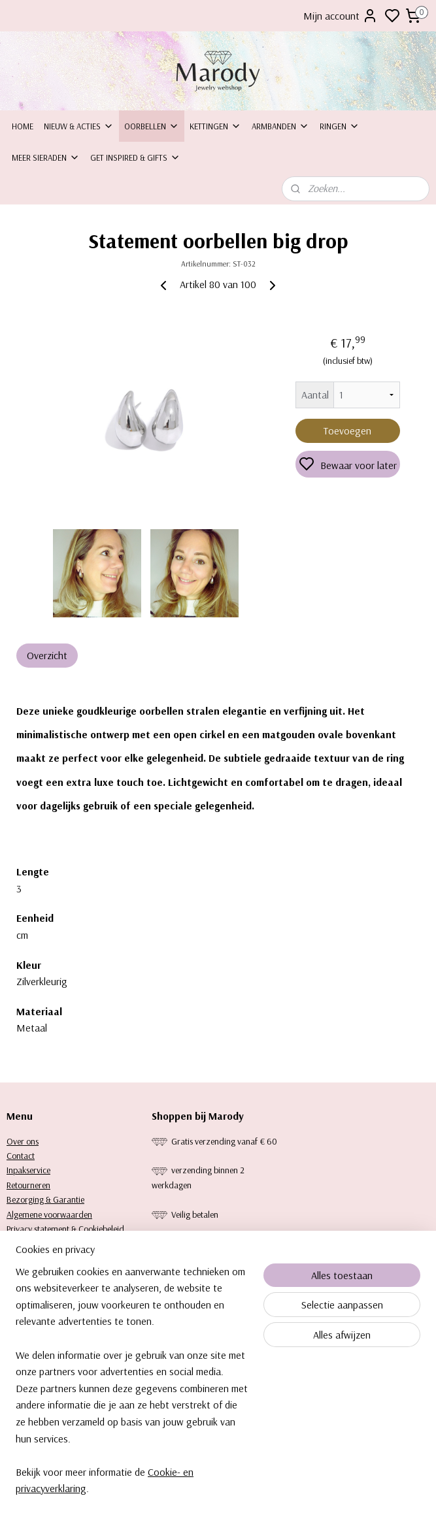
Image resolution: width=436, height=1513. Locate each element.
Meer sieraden (46, 157)
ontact (23, 1156)
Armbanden (280, 126)
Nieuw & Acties (79, 126)
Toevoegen (347, 430)
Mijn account (340, 16)
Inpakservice (28, 1170)
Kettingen (215, 126)
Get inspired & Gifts (135, 157)
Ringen (340, 126)
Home (22, 126)
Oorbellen (151, 126)
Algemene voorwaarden (49, 1214)
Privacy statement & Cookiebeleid (65, 1229)
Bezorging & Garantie (45, 1199)
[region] (132, 1388)
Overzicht (47, 655)
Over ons (23, 1141)
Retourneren (28, 1185)
